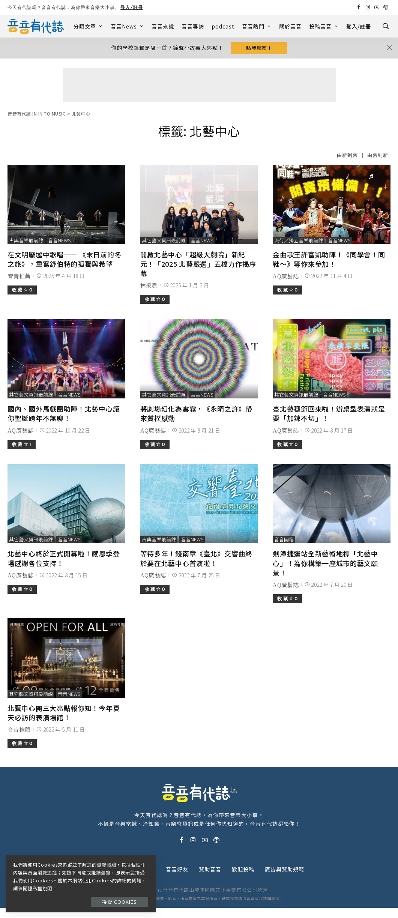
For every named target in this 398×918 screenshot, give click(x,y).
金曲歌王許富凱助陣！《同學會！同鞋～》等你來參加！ (329, 259)
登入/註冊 (131, 7)
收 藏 (22, 290)
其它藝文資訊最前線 (164, 240)
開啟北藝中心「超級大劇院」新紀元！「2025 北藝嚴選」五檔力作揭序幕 (198, 263)
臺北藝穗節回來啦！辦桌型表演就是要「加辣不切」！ (329, 413)
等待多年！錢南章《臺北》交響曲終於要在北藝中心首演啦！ (196, 558)
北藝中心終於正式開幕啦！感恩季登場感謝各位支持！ (64, 558)
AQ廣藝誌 (286, 276)
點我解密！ (259, 47)
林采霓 (149, 285)
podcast (223, 26)
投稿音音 (324, 26)
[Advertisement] (199, 85)
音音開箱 (284, 539)
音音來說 (163, 26)
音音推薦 (19, 276)
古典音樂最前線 (26, 240)
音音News (127, 26)
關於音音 (290, 26)
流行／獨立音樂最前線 (298, 240)
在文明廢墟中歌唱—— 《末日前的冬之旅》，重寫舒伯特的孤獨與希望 (64, 259)
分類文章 (88, 26)
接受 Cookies (119, 901)
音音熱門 (257, 26)
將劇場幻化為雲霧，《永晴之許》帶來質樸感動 (196, 413)
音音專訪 (193, 26)
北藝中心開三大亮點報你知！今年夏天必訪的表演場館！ (64, 712)
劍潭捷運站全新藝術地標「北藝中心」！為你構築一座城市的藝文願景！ (325, 562)
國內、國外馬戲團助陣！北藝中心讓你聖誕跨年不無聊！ (64, 413)
